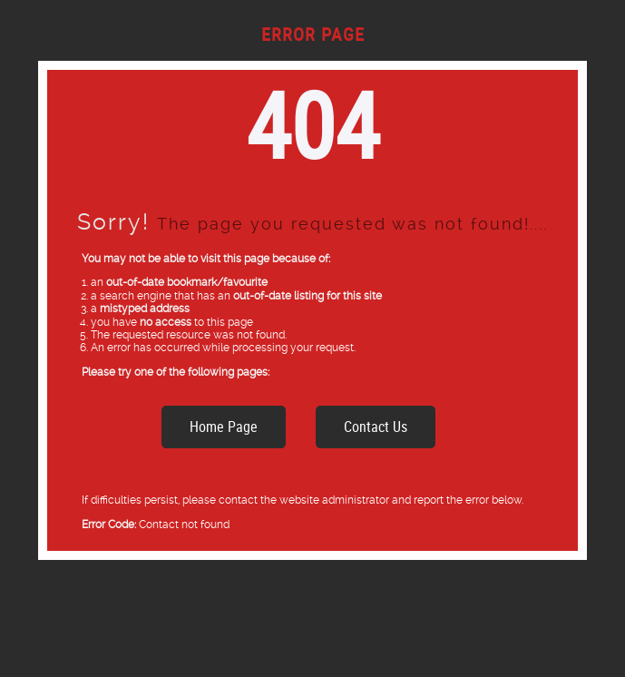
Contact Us (375, 427)
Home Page (224, 427)
